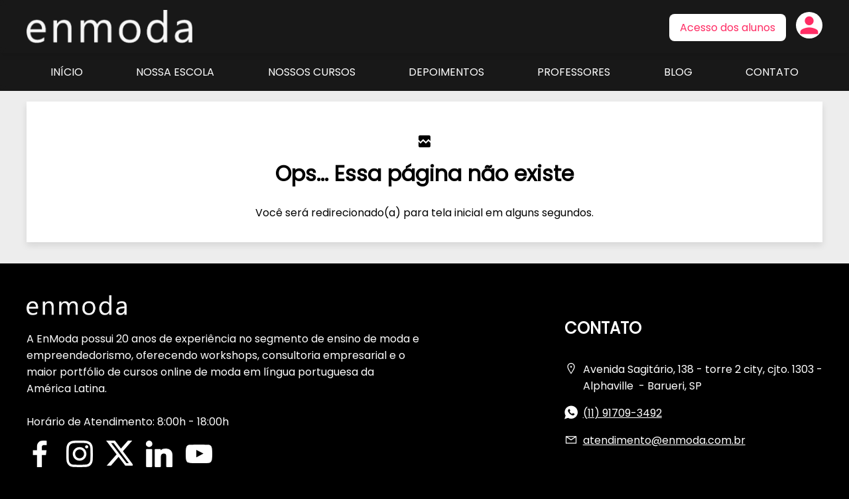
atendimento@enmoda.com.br (664, 440)
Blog (678, 72)
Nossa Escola (175, 72)
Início (66, 72)
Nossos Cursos (312, 72)
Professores (573, 72)
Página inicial (109, 26)
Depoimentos (446, 72)
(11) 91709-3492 (622, 413)
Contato (772, 72)
